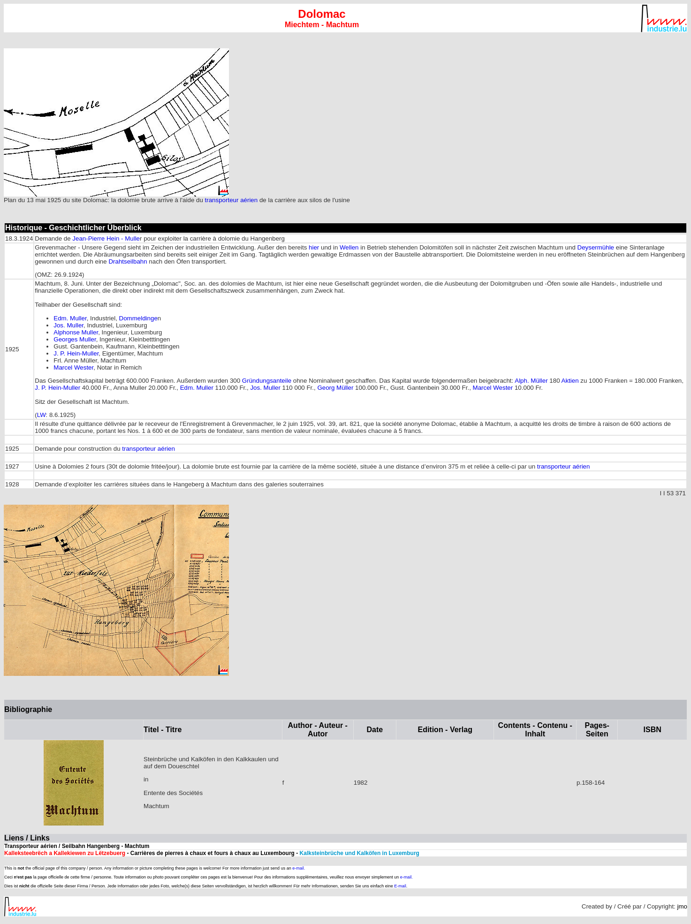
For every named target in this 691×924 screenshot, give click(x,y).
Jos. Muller (68, 325)
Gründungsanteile (266, 380)
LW (41, 414)
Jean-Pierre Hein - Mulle (106, 238)
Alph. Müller (531, 380)
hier (314, 247)
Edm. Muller (69, 318)
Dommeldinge (138, 318)
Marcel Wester (73, 367)
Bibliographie (28, 709)
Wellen (349, 247)
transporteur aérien (231, 200)
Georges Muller (74, 339)
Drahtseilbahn (127, 261)
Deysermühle (596, 247)
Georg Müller (335, 387)
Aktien (570, 380)
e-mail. (298, 868)
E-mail (400, 886)
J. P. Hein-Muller (76, 353)
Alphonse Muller (75, 332)
